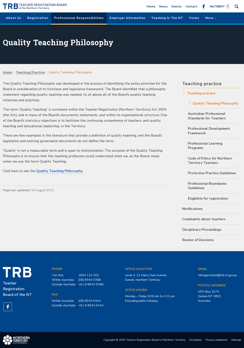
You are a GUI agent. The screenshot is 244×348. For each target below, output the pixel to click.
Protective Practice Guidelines (212, 173)
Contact (191, 6)
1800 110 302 (88, 275)
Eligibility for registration (208, 198)
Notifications (192, 208)
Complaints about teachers (204, 219)
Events (177, 6)
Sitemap (236, 340)
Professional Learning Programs (205, 145)
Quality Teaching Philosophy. (59, 171)
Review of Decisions (198, 240)
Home (151, 6)
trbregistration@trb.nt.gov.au (217, 275)
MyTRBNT (217, 6)
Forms (194, 18)
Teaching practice (30, 72)
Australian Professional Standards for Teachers (207, 115)
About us (13, 18)
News (163, 6)
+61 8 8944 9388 (91, 284)
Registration (37, 18)
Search (236, 6)
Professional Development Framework (209, 130)
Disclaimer (195, 340)
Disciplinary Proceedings (201, 229)
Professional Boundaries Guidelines (207, 185)
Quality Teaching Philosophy (215, 103)
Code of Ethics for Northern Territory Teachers (210, 160)
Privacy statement (216, 340)
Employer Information (127, 18)
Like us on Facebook (203, 6)
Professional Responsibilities (79, 18)
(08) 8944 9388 (89, 280)
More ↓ (210, 18)
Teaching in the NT (167, 18)
